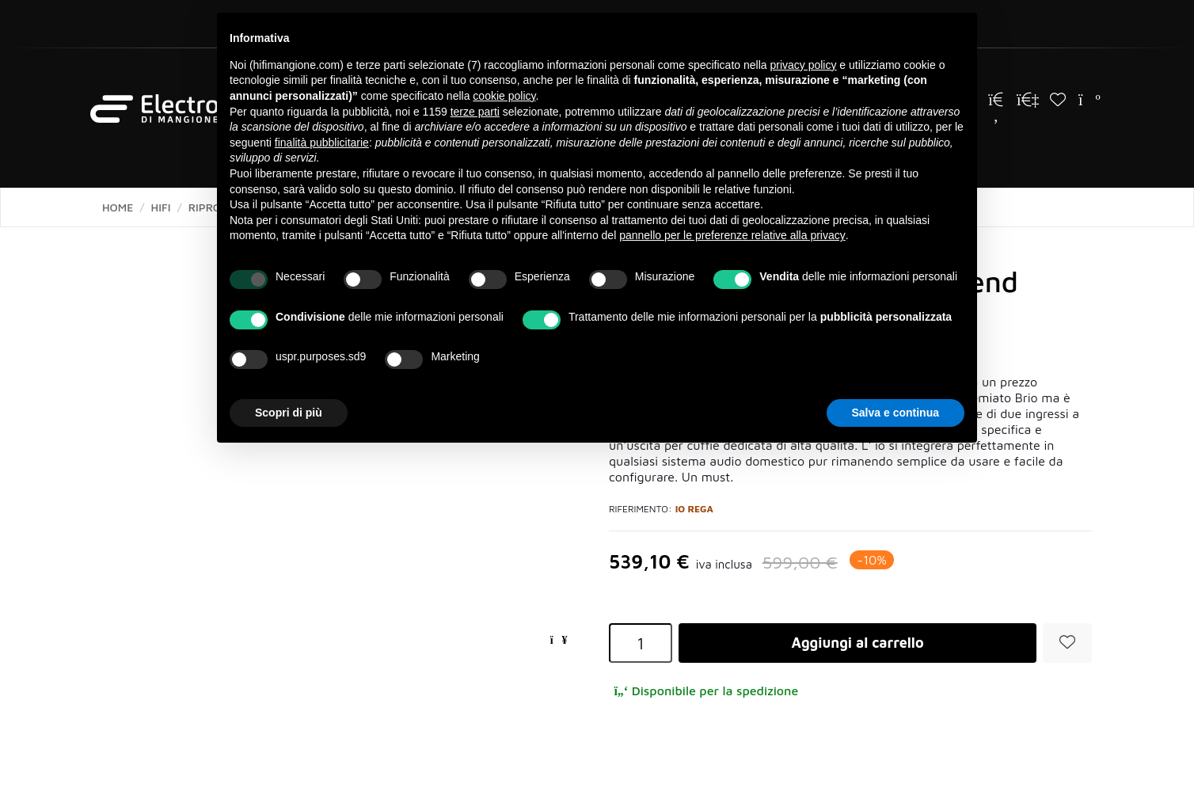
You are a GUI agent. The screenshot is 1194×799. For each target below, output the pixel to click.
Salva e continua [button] (895, 412)
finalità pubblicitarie (322, 142)
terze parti (475, 111)
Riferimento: (640, 509)
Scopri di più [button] (288, 412)
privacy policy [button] (803, 65)
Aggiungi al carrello (857, 642)
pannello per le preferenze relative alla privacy (732, 235)
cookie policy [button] (504, 95)
